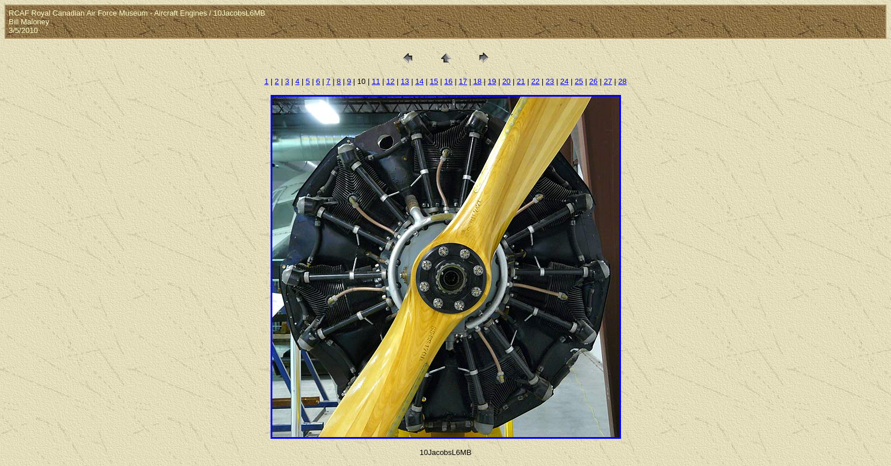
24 (564, 81)
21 (521, 81)
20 (506, 81)
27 (608, 81)
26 (593, 81)
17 (463, 81)
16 (448, 81)
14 (419, 81)
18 (477, 81)
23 (550, 81)
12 (390, 81)
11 (376, 81)
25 (579, 81)
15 (434, 81)
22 (535, 81)
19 (492, 81)
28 (622, 81)
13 (405, 81)
